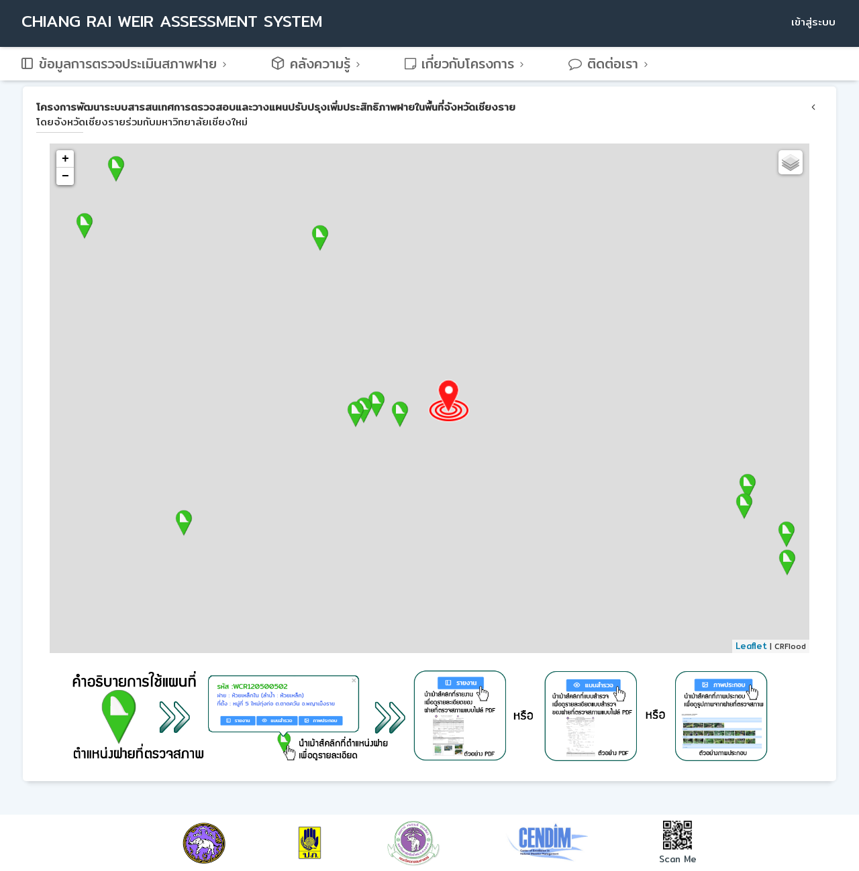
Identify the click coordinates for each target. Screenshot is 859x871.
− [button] (65, 176)
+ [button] (65, 159)
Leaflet (751, 645)
